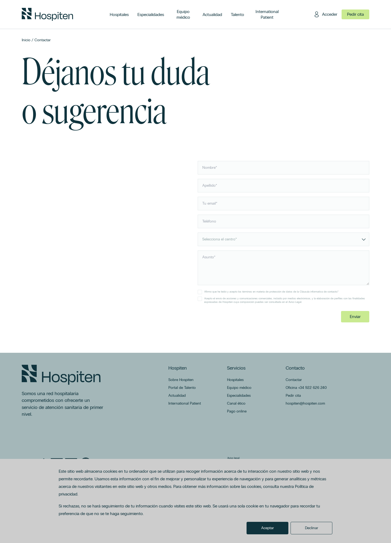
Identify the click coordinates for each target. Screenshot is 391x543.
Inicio (26, 40)
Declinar (311, 528)
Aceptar (267, 528)
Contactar (42, 40)
